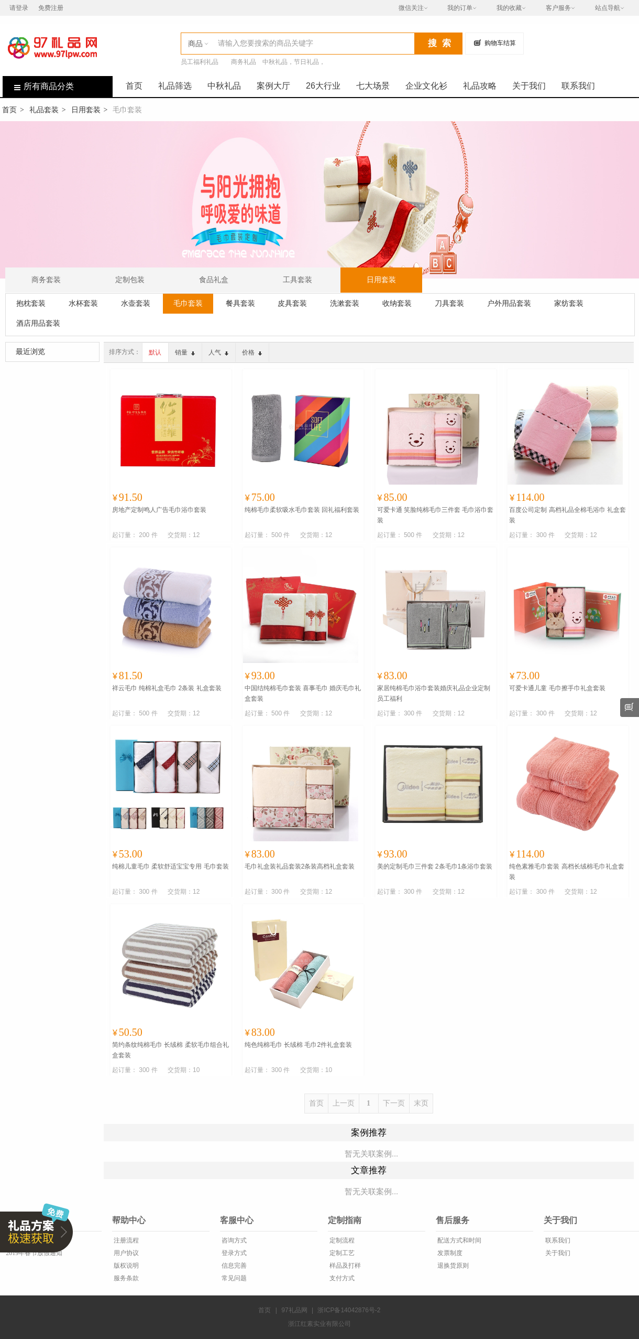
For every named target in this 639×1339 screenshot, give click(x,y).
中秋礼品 (224, 85)
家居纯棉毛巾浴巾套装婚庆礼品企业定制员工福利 (433, 693)
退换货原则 (452, 1265)
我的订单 (459, 8)
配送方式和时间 (458, 1240)
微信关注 (411, 8)
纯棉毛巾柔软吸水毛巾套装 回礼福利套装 (302, 509)
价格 (252, 352)
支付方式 (341, 1278)
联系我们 (578, 85)
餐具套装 (240, 303)
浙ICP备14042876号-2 (348, 1310)
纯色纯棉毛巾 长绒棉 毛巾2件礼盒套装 (298, 1044)
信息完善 (233, 1265)
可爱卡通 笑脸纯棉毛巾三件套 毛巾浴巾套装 (435, 515)
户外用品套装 (509, 303)
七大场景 (373, 85)
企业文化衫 (426, 85)
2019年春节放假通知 (33, 1253)
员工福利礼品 (199, 62)
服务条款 (125, 1278)
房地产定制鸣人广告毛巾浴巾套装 (159, 509)
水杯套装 (83, 303)
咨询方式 (233, 1240)
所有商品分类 (38, 86)
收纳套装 (397, 303)
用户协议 (125, 1253)
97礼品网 (294, 1310)
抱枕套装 (31, 303)
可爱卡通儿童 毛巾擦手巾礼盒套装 (557, 688)
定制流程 (341, 1240)
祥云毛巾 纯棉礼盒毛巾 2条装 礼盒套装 (167, 688)
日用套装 (86, 109)
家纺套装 (568, 303)
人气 (218, 352)
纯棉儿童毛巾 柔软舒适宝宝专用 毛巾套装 (170, 866)
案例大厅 (273, 85)
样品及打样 (344, 1265)
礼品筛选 (175, 85)
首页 (134, 85)
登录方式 (233, 1253)
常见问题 (233, 1278)
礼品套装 (44, 109)
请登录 (18, 8)
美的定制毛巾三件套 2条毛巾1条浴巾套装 (435, 866)
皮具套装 (292, 303)
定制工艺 (341, 1253)
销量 (185, 352)
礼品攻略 (480, 85)
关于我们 (529, 85)
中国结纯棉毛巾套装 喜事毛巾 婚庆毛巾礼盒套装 (303, 693)
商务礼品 (243, 62)
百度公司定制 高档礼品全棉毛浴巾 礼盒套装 (567, 515)
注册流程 (125, 1240)
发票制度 (449, 1253)
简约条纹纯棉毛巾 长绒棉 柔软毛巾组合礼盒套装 (170, 1050)
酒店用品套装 (38, 323)
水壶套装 (135, 303)
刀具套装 (449, 303)
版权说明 (125, 1265)
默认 (155, 352)
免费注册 (50, 8)
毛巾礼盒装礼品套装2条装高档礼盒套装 (300, 866)
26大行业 (323, 85)
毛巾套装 (188, 303)
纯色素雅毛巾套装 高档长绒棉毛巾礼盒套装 (566, 872)
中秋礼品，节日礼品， (293, 62)
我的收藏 (509, 8)
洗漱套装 (344, 303)
